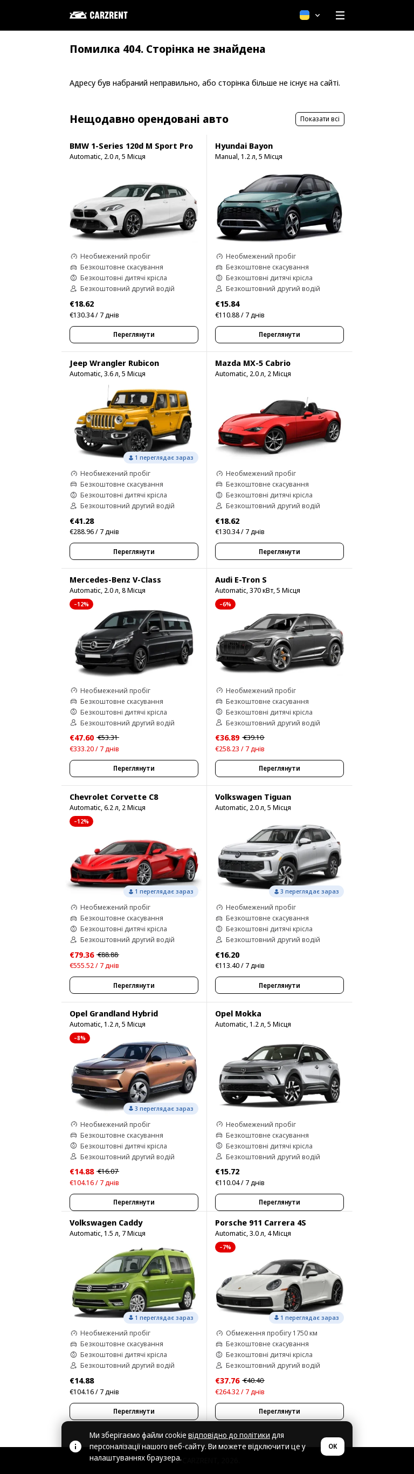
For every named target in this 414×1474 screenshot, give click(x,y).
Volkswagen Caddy (106, 1222)
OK (332, 1446)
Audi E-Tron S (241, 579)
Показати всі (320, 118)
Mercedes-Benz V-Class (115, 579)
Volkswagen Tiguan (253, 796)
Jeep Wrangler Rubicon (114, 362)
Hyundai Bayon (244, 145)
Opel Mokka (238, 1013)
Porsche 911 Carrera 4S (260, 1222)
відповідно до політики (229, 1435)
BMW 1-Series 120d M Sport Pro (131, 145)
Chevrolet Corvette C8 (114, 796)
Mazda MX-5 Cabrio (253, 362)
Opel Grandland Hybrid (114, 1013)
